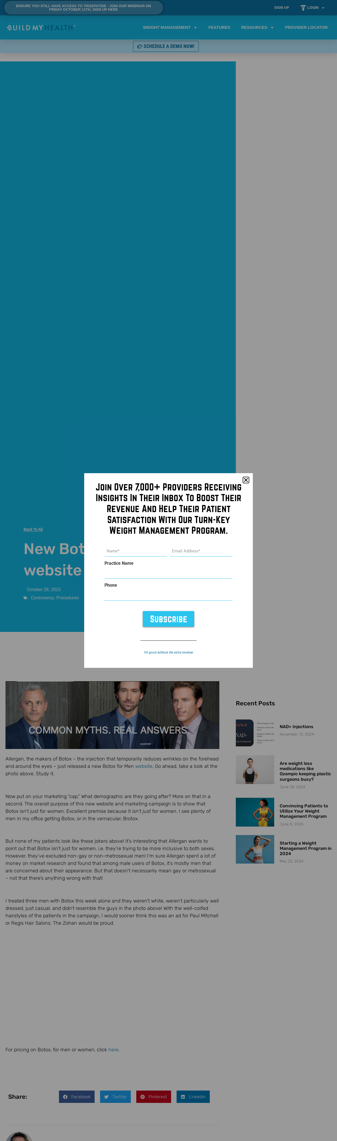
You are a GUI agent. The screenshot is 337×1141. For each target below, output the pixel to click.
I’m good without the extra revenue (168, 652)
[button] (246, 480)
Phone (110, 585)
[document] (168, 570)
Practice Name (119, 563)
